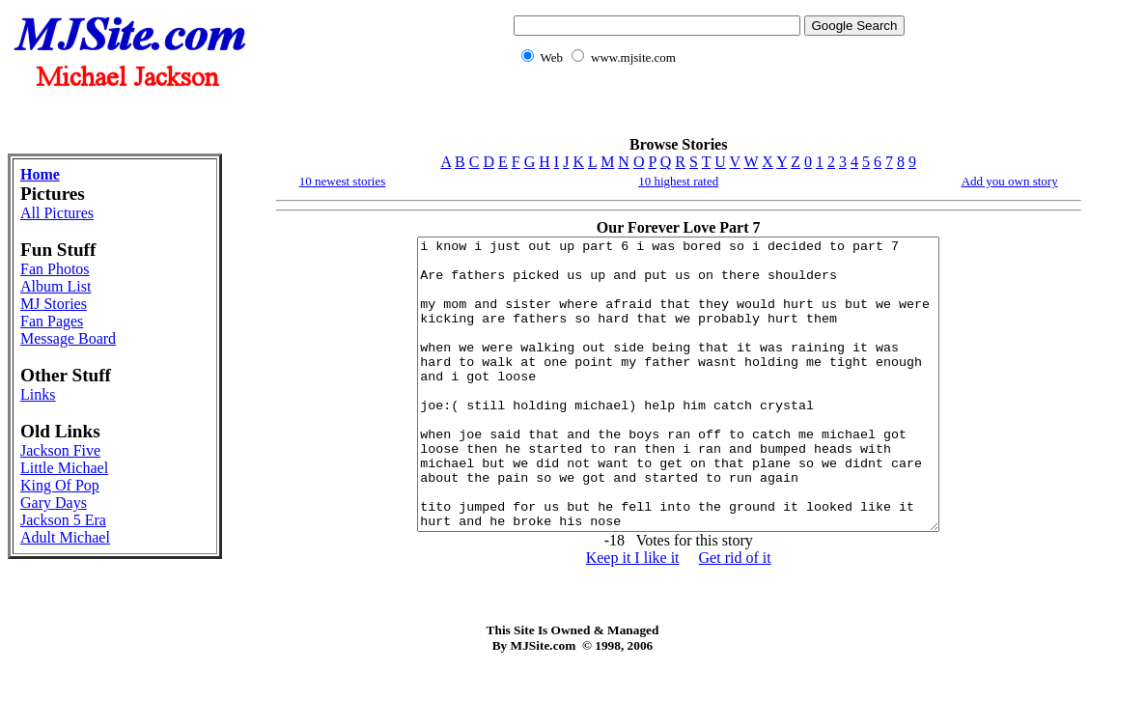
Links (37, 394)
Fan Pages (51, 321)
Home (40, 174)
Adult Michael (65, 537)
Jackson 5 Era (63, 520)
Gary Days (53, 502)
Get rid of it (735, 615)
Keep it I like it (633, 615)
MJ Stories (53, 303)
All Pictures (57, 213)
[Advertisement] (704, 111)
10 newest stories (342, 181)
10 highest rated (678, 181)
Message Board (68, 338)
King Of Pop (59, 485)
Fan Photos (55, 269)
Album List (55, 286)
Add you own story (1010, 181)
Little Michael (64, 468)
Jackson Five (60, 450)
